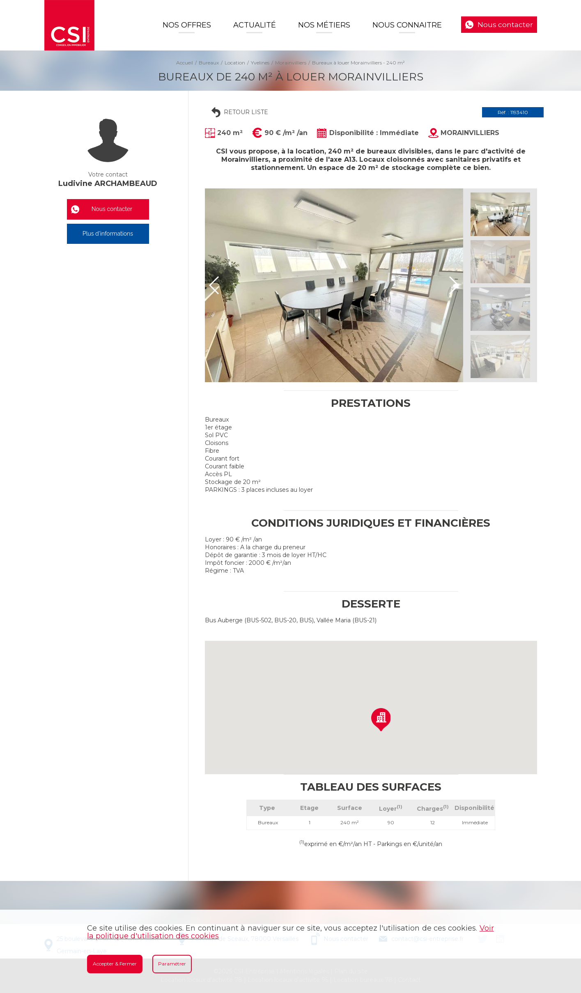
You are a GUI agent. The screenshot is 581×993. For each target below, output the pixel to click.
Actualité (254, 25)
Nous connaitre (407, 25)
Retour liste (246, 112)
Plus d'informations (108, 233)
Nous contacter (505, 25)
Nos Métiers (324, 25)
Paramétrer (172, 964)
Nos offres (187, 25)
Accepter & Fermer (115, 964)
